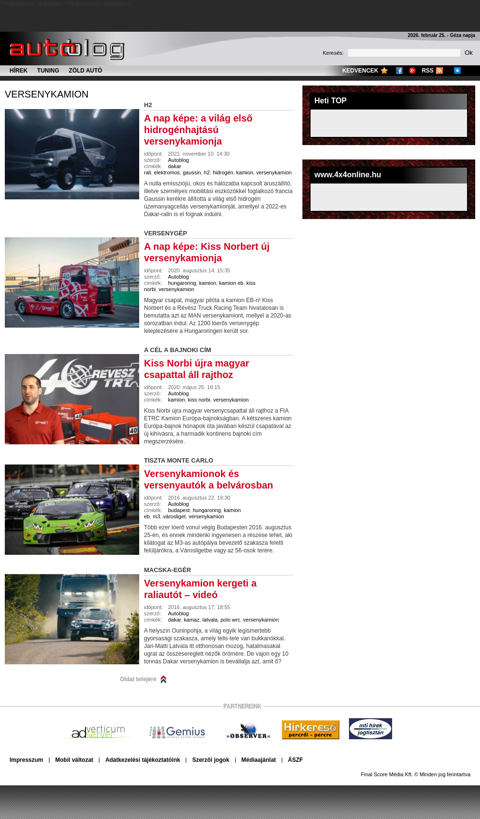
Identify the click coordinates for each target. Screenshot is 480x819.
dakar (174, 620)
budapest (179, 510)
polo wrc (230, 620)
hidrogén (223, 172)
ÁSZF (295, 760)
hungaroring (182, 283)
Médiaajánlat (258, 760)
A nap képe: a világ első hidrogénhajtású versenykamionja (198, 130)
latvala (210, 620)
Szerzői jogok (210, 760)
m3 (156, 516)
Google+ (412, 70)
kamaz (191, 620)
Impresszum (26, 760)
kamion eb (231, 283)
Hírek (18, 70)
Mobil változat (74, 760)
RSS (428, 70)
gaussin (192, 172)
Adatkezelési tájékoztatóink (142, 760)
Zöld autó (85, 70)
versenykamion (46, 94)
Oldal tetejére (138, 679)
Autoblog (178, 160)
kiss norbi (199, 400)
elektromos (167, 172)
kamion (244, 172)
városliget (174, 516)
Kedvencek (360, 70)
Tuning (48, 70)
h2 (207, 172)
